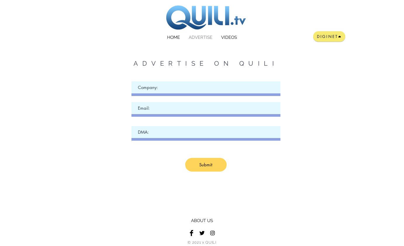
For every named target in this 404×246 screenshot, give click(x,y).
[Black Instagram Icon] (212, 233)
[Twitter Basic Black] (202, 233)
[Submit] (206, 165)
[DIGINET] (329, 36)
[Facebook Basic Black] (191, 233)
